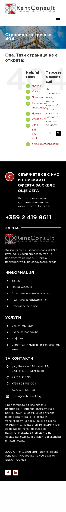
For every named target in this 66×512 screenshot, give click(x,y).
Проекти (37, 98)
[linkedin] (15, 472)
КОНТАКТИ (39, 120)
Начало (36, 86)
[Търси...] (51, 133)
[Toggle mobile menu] (58, 18)
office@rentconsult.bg (45, 144)
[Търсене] (58, 133)
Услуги (36, 92)
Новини (36, 114)
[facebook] (8, 472)
